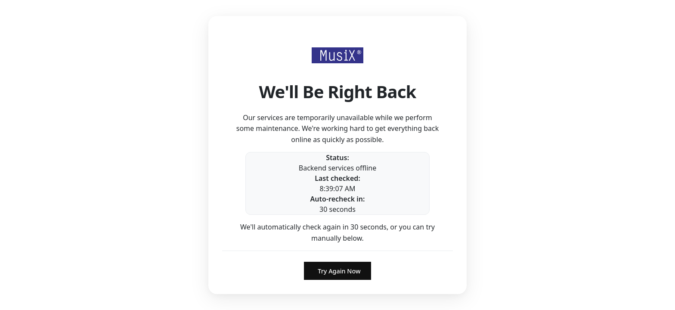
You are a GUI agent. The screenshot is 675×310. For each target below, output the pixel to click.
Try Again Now (339, 271)
